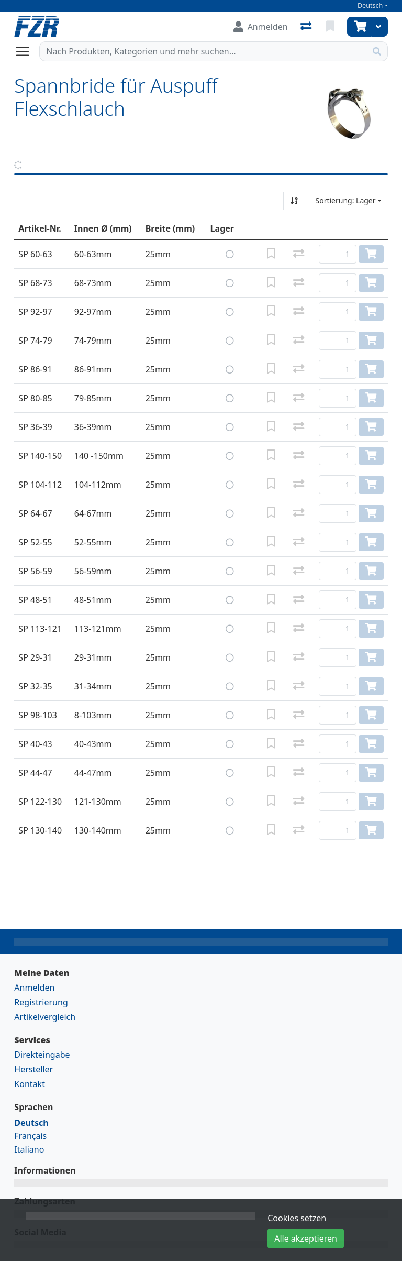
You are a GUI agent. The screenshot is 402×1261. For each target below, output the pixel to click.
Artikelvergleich (44, 1017)
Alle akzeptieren (305, 1238)
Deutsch (370, 5)
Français (30, 1136)
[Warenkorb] (359, 27)
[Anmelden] (260, 26)
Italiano (29, 1149)
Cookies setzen (296, 1218)
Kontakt (29, 1084)
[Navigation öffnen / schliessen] (26, 51)
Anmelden (34, 987)
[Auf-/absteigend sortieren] (294, 201)
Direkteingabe (42, 1054)
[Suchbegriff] (202, 51)
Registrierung (41, 1002)
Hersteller (33, 1069)
